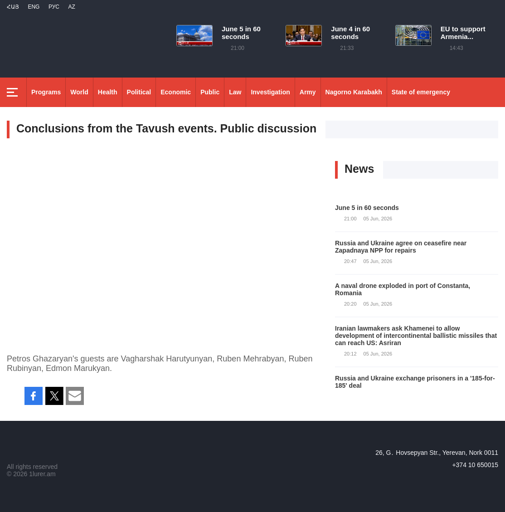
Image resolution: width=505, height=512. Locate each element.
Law (235, 92)
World (79, 92)
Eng (33, 7)
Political (139, 92)
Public (209, 92)
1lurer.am (42, 474)
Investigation (270, 92)
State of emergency (421, 92)
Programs (46, 92)
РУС (54, 7)
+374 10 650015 (475, 464)
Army (308, 92)
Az (71, 7)
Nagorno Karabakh (353, 92)
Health (107, 92)
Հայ (13, 7)
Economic (175, 92)
